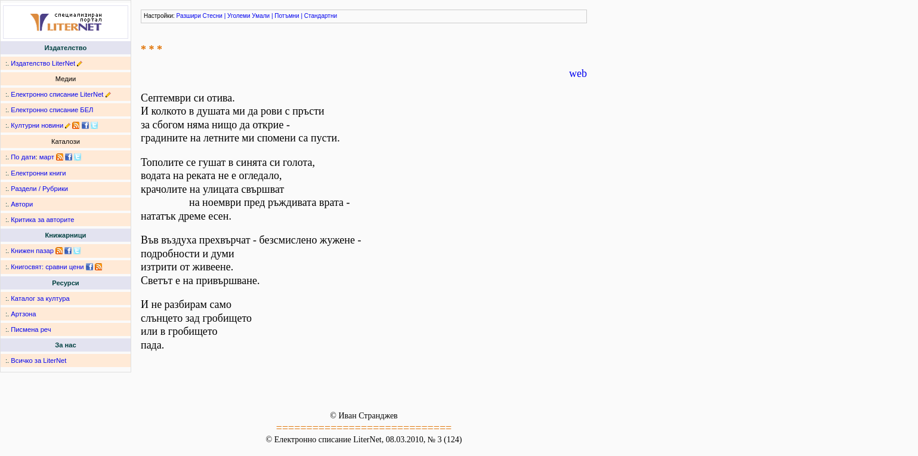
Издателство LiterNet (43, 63)
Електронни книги (38, 173)
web (578, 73)
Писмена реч (31, 329)
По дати (23, 157)
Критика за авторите (42, 219)
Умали (261, 16)
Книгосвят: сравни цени (47, 266)
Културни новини (37, 125)
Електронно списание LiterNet (57, 94)
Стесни (212, 16)
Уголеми (239, 16)
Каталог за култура (40, 298)
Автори (22, 204)
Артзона (23, 314)
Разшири (189, 16)
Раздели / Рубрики (39, 188)
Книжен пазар (32, 250)
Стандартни (320, 16)
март (46, 157)
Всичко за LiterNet (38, 360)
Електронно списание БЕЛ (52, 109)
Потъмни (286, 16)
